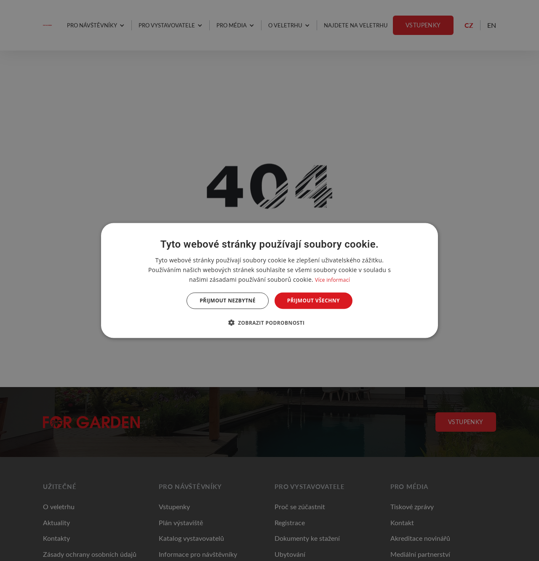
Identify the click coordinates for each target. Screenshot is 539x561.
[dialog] (269, 280)
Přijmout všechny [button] (313, 300)
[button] (270, 322)
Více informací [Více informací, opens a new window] (332, 279)
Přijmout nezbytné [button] (228, 300)
